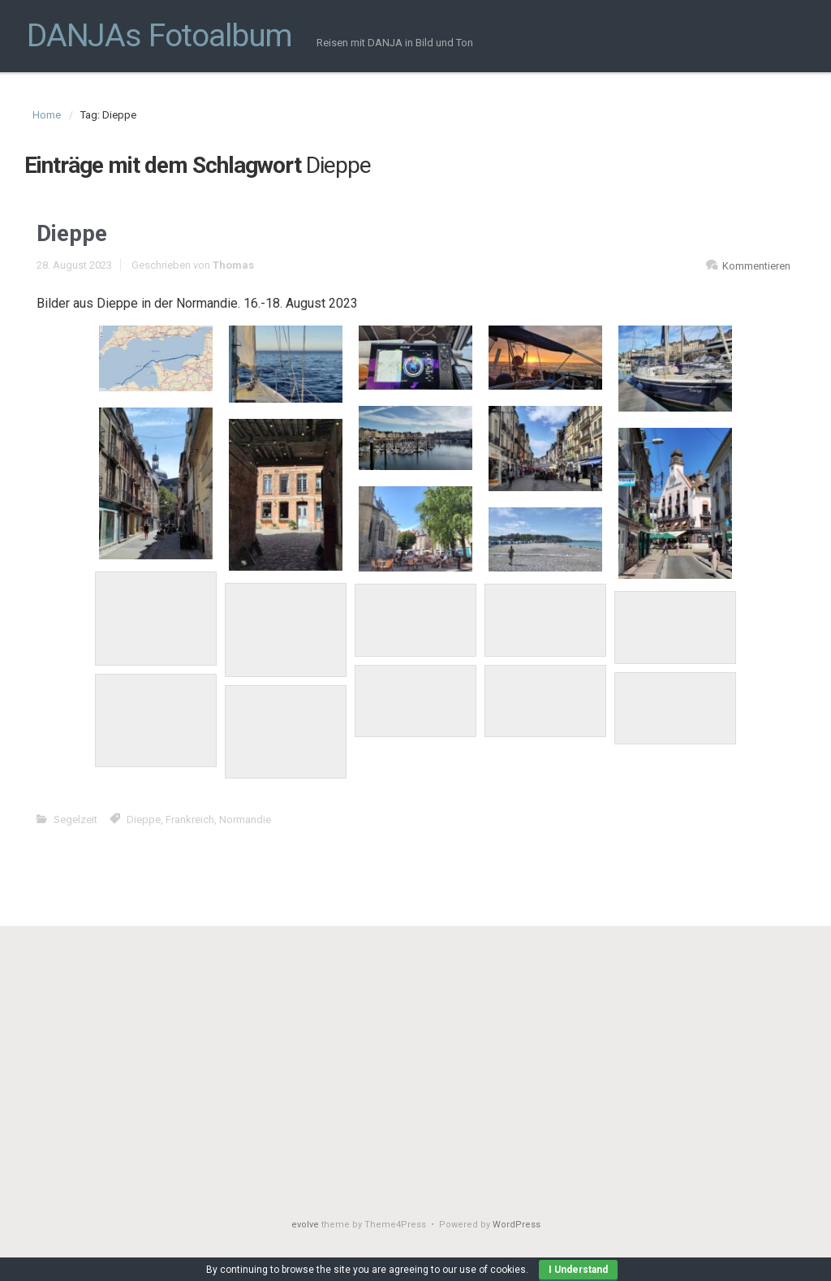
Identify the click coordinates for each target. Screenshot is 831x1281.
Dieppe (72, 233)
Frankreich (190, 819)
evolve (305, 1224)
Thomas (233, 265)
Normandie (245, 819)
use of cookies (492, 1269)
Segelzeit (75, 819)
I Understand (578, 1269)
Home (46, 115)
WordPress (516, 1224)
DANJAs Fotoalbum (159, 35)
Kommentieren (756, 266)
